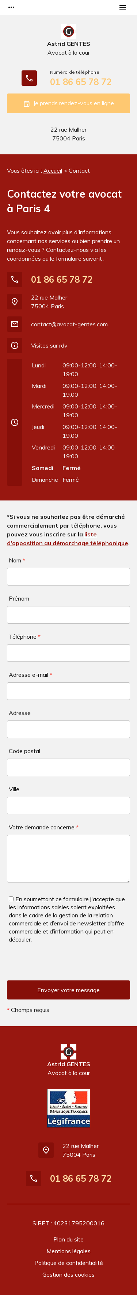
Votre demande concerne (44, 827)
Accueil (52, 170)
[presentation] (62, 966)
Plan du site (68, 1239)
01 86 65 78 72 (80, 81)
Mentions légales (68, 1251)
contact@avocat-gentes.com (69, 324)
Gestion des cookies (68, 1274)
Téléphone (25, 636)
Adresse (20, 712)
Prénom (19, 598)
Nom (17, 560)
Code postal (24, 751)
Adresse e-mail (30, 674)
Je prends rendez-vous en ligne (68, 103)
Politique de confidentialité (68, 1262)
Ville (14, 789)
